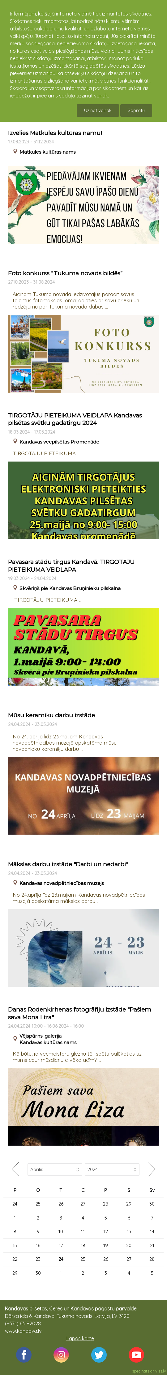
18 (83, 1245)
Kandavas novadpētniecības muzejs (61, 883)
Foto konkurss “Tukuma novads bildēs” (65, 273)
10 (60, 1231)
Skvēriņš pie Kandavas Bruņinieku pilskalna (70, 588)
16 (38, 1245)
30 (152, 1204)
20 (128, 1245)
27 (82, 1204)
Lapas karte (80, 1338)
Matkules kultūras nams (47, 152)
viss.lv (160, 1370)
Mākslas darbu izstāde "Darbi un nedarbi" (68, 864)
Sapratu (136, 110)
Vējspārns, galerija (40, 1036)
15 (15, 1245)
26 (60, 1204)
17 (61, 1245)
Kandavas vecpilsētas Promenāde (59, 442)
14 (152, 1231)
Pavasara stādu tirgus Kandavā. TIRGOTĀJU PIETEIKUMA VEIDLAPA (71, 565)
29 (128, 1204)
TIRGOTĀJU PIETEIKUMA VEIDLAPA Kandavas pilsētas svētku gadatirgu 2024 (75, 419)
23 (38, 1259)
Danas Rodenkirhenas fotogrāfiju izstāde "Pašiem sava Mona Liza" (79, 1013)
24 (14, 1204)
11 (83, 1231)
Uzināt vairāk (98, 110)
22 (14, 1259)
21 (152, 1245)
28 (105, 1204)
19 (105, 1245)
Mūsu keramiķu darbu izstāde (51, 715)
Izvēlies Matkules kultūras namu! (55, 133)
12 (106, 1231)
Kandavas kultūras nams (47, 1042)
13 (129, 1231)
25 (38, 1204)
